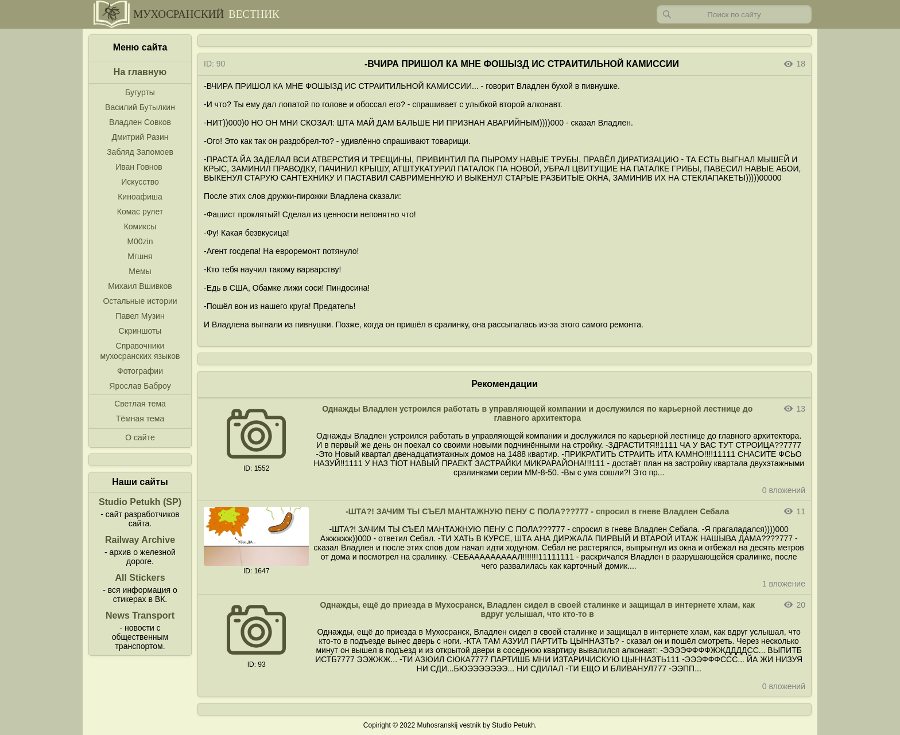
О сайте (139, 437)
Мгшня (139, 256)
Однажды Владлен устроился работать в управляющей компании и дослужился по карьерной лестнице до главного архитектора (537, 413)
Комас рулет (140, 211)
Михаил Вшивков (140, 286)
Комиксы (140, 226)
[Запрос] (734, 14)
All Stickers (140, 577)
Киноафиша (140, 196)
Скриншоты (140, 330)
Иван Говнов (138, 166)
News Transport (140, 615)
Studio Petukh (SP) (140, 502)
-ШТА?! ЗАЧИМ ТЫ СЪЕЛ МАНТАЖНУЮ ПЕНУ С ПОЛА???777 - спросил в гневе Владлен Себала (537, 511)
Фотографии (140, 371)
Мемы (140, 271)
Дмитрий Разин (139, 137)
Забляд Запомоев (140, 152)
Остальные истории (140, 301)
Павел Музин (139, 315)
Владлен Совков (140, 122)
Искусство (140, 181)
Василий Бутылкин (140, 107)
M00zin (140, 241)
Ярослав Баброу (139, 385)
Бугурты (140, 92)
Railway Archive (140, 540)
